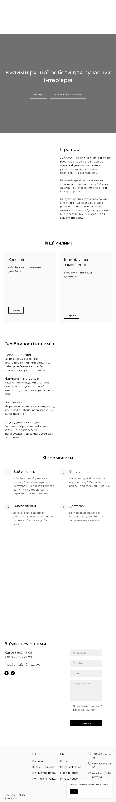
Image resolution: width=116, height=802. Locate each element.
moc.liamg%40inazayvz (22, 665)
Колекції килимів (43, 767)
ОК (73, 792)
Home (64, 761)
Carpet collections (71, 767)
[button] (38, 95)
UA (34, 754)
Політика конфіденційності (44, 778)
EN (62, 754)
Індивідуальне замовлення (44, 772)
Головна (37, 761)
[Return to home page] (16, 754)
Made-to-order (69, 772)
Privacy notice (69, 778)
